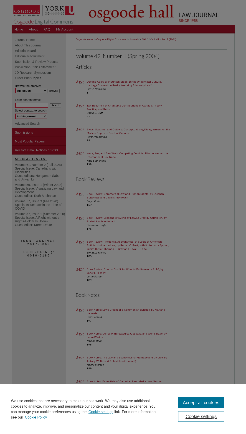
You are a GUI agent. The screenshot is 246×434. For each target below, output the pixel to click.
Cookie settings (101, 412)
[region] (123, 409)
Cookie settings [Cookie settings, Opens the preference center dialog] (201, 416)
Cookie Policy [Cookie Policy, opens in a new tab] (36, 417)
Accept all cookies (201, 402)
